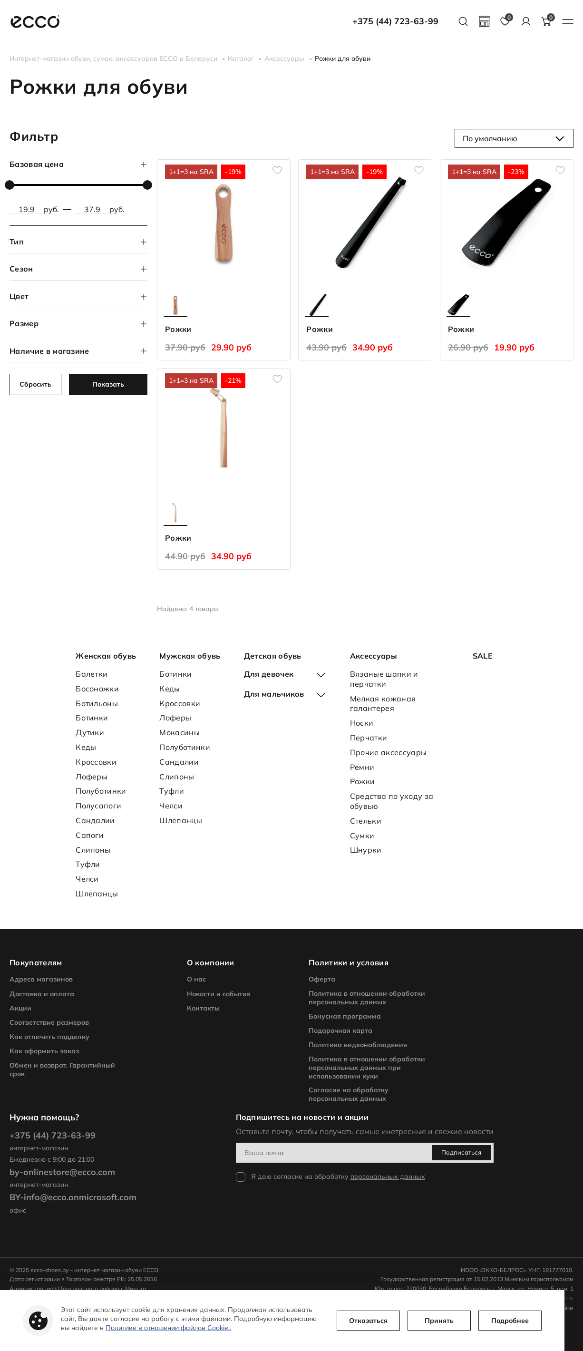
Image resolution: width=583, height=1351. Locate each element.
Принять (439, 1320)
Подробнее (510, 1320)
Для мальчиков (274, 694)
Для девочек (269, 674)
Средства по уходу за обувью (391, 801)
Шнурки (366, 850)
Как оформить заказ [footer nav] (44, 1051)
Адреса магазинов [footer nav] (41, 979)
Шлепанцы (97, 893)
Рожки (362, 781)
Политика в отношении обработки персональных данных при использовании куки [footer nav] (367, 1067)
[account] (526, 21)
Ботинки (92, 717)
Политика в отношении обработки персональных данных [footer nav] (367, 997)
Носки (362, 723)
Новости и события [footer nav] (219, 994)
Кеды (86, 747)
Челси (87, 879)
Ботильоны (97, 703)
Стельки (365, 821)
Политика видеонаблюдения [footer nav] (358, 1044)
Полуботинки (101, 791)
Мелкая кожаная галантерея (383, 703)
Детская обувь (272, 656)
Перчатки (369, 737)
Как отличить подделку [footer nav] (49, 1036)
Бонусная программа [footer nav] (345, 1016)
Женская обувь (106, 656)
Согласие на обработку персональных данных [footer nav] (349, 1094)
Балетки (91, 674)
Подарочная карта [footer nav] (340, 1030)
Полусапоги (98, 805)
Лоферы (91, 776)
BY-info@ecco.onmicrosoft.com (73, 1197)
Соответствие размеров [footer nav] (49, 1022)
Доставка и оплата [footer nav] (42, 994)
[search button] (463, 21)
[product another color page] (175, 305)
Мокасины (179, 732)
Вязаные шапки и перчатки (384, 679)
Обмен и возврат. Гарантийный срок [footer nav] (62, 1069)
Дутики (90, 732)
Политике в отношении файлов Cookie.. (168, 1327)
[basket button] (547, 21)
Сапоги (90, 835)
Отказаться (368, 1320)
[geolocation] (484, 21)
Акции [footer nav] (20, 1008)
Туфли (88, 864)
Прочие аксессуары (388, 752)
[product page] (223, 222)
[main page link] (35, 21)
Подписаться (461, 1152)
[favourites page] (505, 21)
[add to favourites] (277, 170)
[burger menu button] (567, 21)
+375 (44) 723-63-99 (395, 21)
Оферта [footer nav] (322, 979)
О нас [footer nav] (196, 979)
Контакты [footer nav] (203, 1008)
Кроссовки (96, 762)
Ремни (362, 767)
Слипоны (93, 850)
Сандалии (95, 820)
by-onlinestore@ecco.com (62, 1171)
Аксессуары (373, 656)
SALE (483, 656)
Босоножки (97, 688)
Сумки (362, 835)
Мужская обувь (189, 656)
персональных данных (387, 1176)
